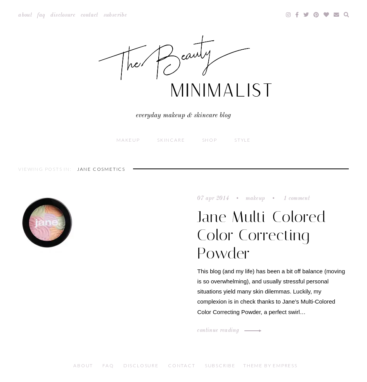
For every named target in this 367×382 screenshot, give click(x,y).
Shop (209, 140)
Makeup (128, 140)
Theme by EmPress (270, 365)
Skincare (171, 140)
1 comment (296, 198)
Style (242, 140)
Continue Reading (228, 330)
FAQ (41, 15)
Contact (89, 15)
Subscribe (115, 15)
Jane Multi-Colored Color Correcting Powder (261, 235)
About (25, 15)
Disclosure (62, 15)
